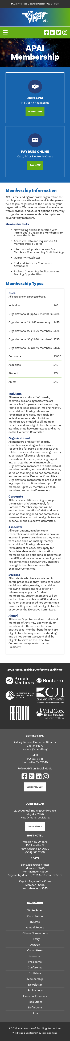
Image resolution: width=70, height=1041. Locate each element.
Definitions (35, 1007)
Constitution (35, 916)
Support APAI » (35, 786)
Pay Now (35, 165)
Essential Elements (35, 996)
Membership (35, 979)
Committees (35, 950)
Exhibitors (35, 973)
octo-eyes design (49, 1033)
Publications (35, 990)
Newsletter (35, 984)
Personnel (35, 956)
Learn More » (35, 826)
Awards (35, 944)
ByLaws (35, 922)
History (35, 939)
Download (35, 111)
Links (35, 1013)
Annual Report (35, 927)
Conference (35, 967)
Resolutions (35, 1002)
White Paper (35, 910)
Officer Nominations (35, 933)
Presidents (35, 962)
